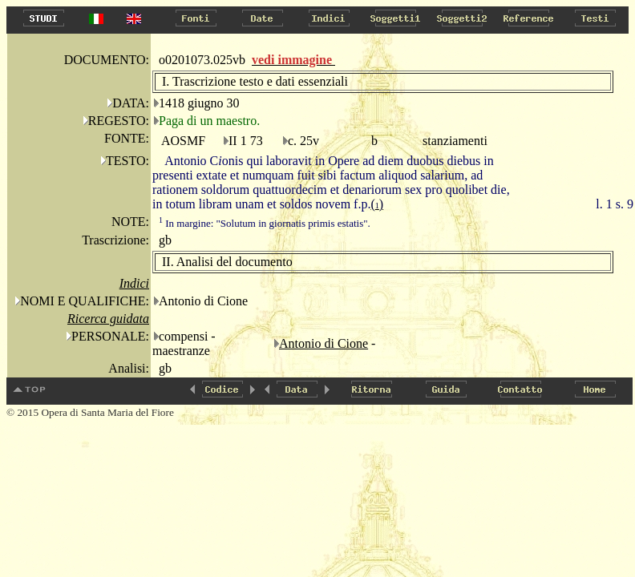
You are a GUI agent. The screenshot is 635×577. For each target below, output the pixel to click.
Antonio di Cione (323, 343)
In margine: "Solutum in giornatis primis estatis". (264, 223)
